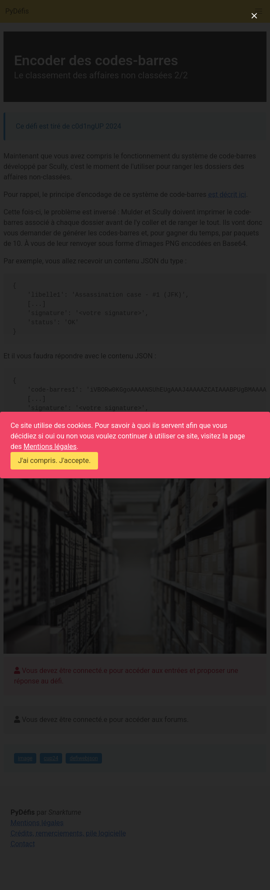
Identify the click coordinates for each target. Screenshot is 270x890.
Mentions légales (50, 446)
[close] (254, 16)
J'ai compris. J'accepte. (54, 460)
